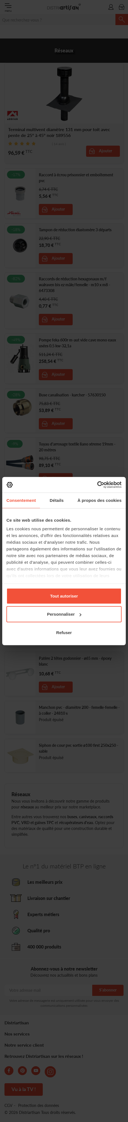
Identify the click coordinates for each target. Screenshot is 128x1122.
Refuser (64, 632)
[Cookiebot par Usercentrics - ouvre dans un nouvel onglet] (97, 484)
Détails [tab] (57, 500)
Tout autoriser (64, 595)
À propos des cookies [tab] (99, 500)
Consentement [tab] (21, 500)
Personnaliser (64, 614)
